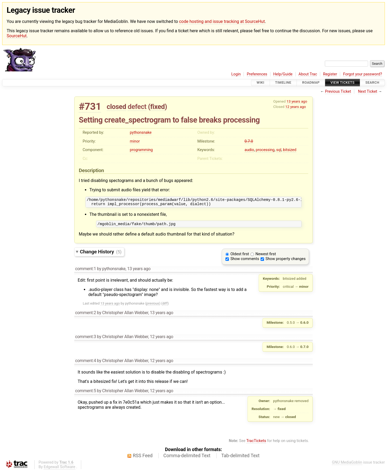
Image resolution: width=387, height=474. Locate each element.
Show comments (244, 261)
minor (135, 141)
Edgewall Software (59, 469)
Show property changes (286, 261)
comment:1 (85, 271)
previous (152, 306)
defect (137, 107)
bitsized (289, 150)
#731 (90, 106)
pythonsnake (141, 132)
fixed (157, 107)
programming (141, 150)
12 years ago (295, 106)
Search (372, 83)
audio (249, 150)
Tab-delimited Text (240, 458)
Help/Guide (283, 74)
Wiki (260, 83)
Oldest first (239, 256)
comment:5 (85, 393)
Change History (100, 254)
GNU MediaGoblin (347, 465)
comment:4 (85, 363)
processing (265, 150)
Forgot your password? (362, 74)
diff (164, 306)
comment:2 (85, 315)
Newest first (266, 256)
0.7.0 (249, 141)
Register (330, 74)
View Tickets (343, 83)
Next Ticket (367, 91)
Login (236, 74)
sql (278, 150)
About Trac (308, 74)
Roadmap (311, 83)
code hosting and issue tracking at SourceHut (222, 21)
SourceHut (17, 35)
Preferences (257, 74)
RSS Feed (143, 458)
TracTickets (256, 443)
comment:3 (85, 339)
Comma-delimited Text (187, 458)
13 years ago (297, 101)
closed (116, 107)
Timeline (283, 83)
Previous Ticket (338, 91)
